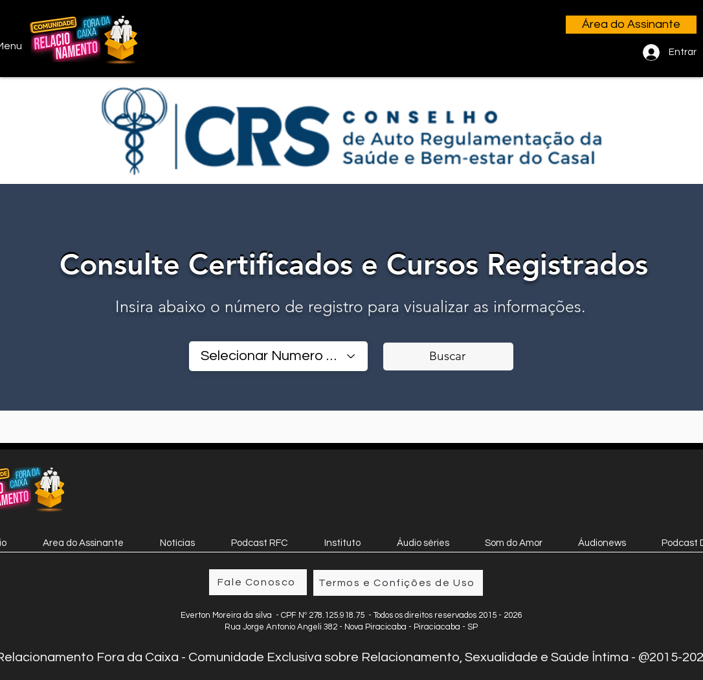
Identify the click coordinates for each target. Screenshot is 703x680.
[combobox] (278, 356)
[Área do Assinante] (631, 25)
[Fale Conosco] (258, 582)
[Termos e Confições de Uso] (398, 583)
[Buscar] (448, 356)
